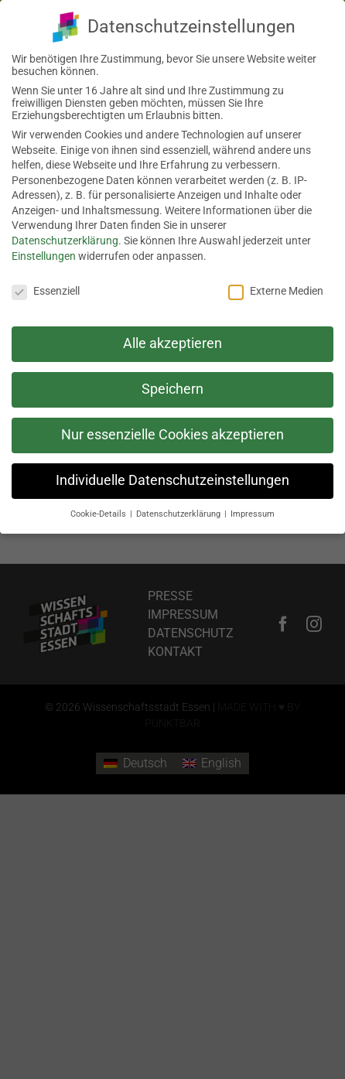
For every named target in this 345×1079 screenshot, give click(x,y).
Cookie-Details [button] (99, 511)
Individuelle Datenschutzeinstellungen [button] (172, 477)
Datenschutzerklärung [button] (179, 511)
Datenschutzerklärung (65, 237)
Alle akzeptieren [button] (172, 340)
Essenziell (46, 288)
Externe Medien (275, 288)
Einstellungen (44, 253)
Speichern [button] (172, 386)
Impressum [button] (253, 511)
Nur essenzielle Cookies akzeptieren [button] (172, 431)
